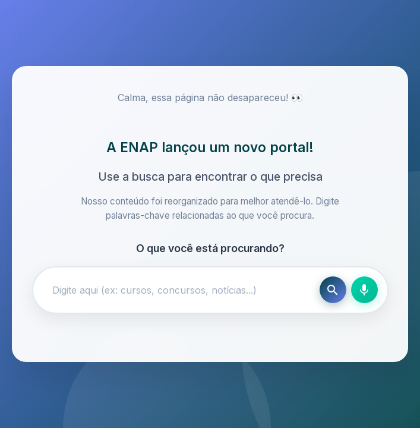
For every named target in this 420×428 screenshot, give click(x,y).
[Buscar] (333, 289)
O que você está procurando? (210, 248)
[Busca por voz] (364, 289)
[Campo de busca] (179, 290)
